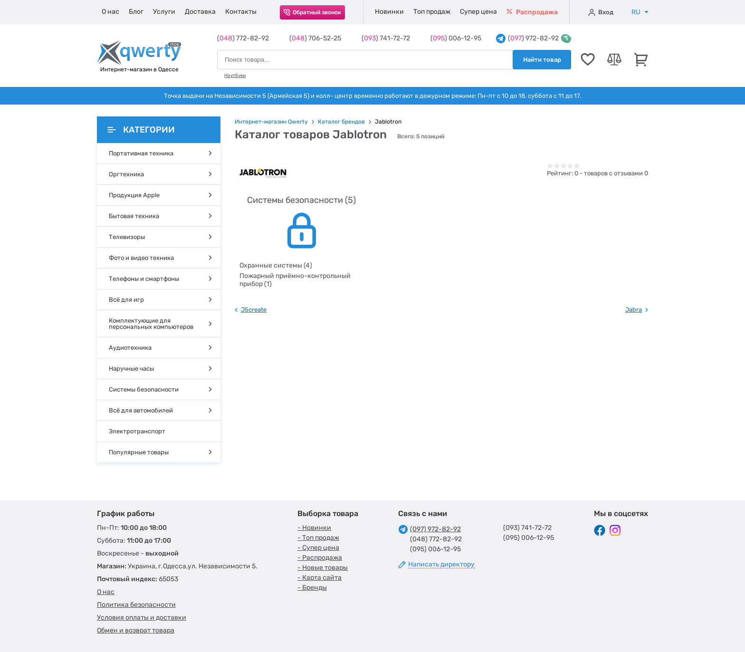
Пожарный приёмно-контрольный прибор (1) (295, 280)
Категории (141, 130)
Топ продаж (431, 12)
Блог (136, 12)
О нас (110, 12)
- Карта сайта (319, 578)
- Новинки (314, 528)
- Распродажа (319, 558)
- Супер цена (318, 548)
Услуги (164, 12)
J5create (254, 309)
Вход (600, 12)
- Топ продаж (318, 538)
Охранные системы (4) (275, 265)
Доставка (200, 12)
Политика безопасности (136, 605)
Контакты (241, 12)
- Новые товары (322, 568)
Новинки (389, 12)
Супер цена (478, 12)
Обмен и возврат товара (135, 630)
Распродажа (532, 12)
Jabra (633, 309)
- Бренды (312, 588)
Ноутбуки (235, 75)
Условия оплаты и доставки (141, 618)
